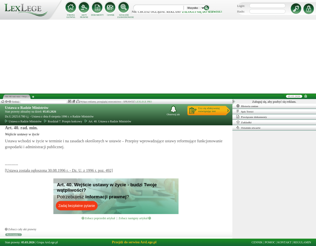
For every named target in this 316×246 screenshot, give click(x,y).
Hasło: (241, 11)
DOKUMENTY (97, 15)
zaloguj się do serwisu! (202, 12)
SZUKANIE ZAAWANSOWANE (124, 16)
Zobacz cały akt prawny (20, 229)
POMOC (270, 242)
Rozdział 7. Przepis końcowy (63, 121)
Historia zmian (247, 106)
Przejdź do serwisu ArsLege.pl (134, 242)
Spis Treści (244, 111)
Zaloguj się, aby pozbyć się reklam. (274, 101)
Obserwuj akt (173, 111)
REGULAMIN (302, 242)
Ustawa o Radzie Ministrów (26, 108)
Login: (241, 6)
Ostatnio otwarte (248, 127)
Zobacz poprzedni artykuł (98, 218)
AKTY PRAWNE (84, 16)
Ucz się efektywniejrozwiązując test (209, 110)
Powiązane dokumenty (251, 116)
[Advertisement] (158, 56)
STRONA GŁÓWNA (70, 16)
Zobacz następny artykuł (135, 218)
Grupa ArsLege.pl (47, 242)
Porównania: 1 (13, 234)
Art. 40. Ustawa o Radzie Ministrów (108, 121)
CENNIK (110, 15)
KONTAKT (284, 242)
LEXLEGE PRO (143, 101)
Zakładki (244, 122)
